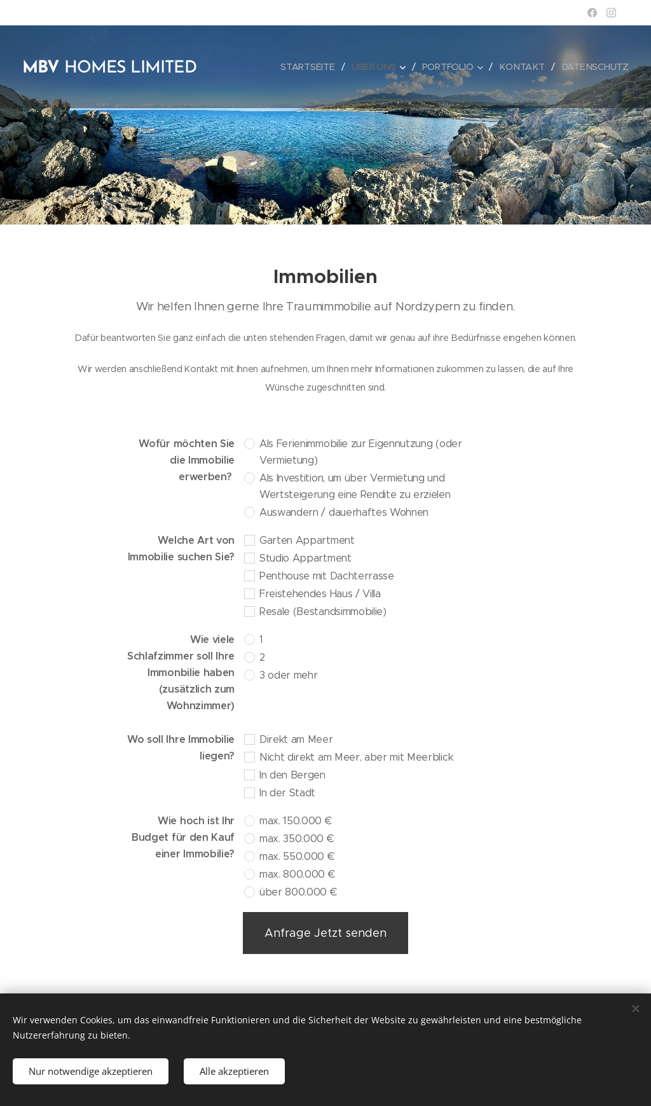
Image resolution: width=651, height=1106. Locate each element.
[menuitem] (311, 67)
